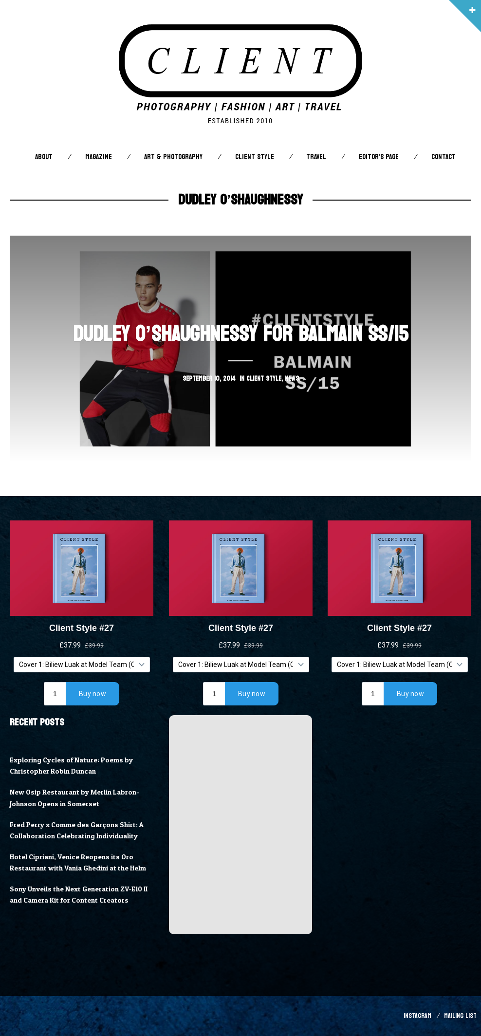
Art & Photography (173, 157)
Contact (443, 157)
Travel (316, 157)
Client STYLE (254, 157)
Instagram (417, 1016)
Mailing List (460, 1016)
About (44, 157)
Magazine (98, 157)
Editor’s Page (379, 157)
